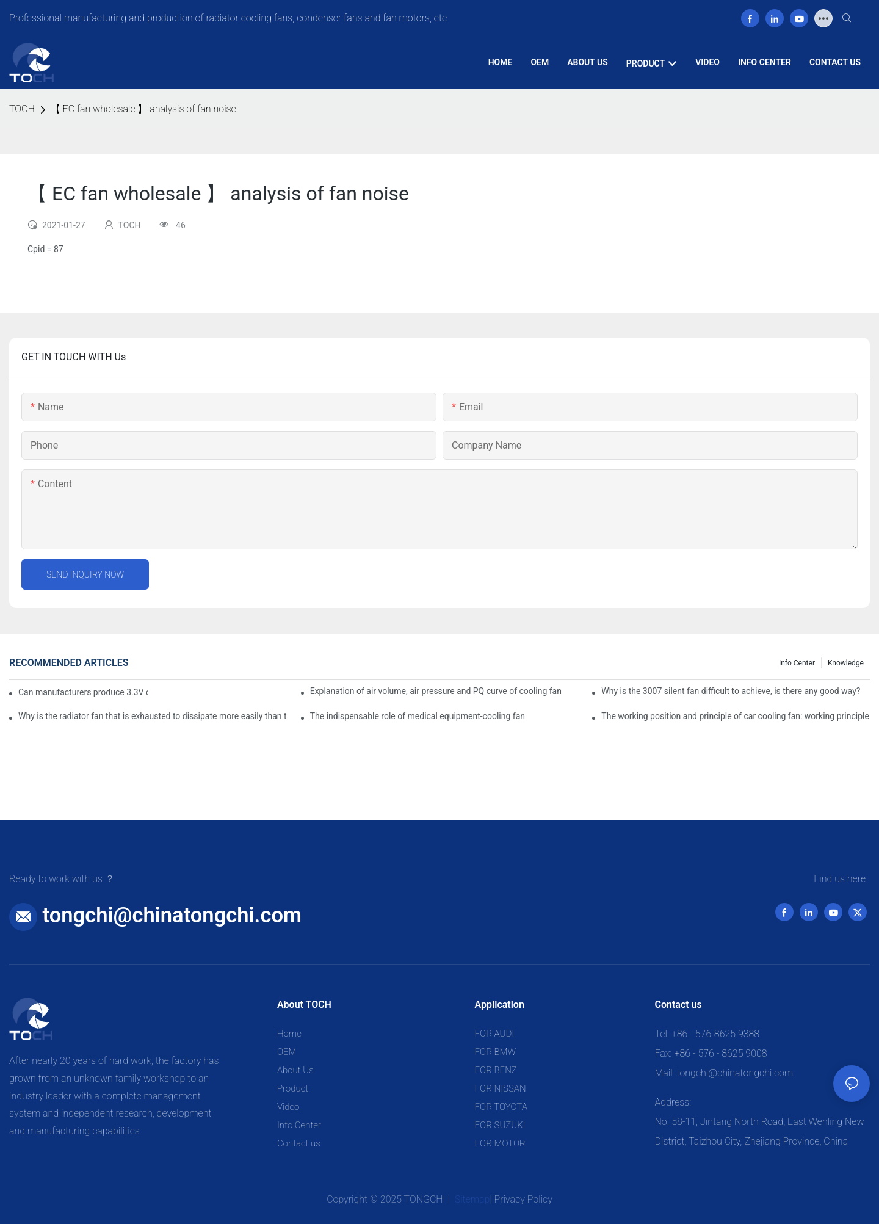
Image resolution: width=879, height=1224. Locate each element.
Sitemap (471, 1199)
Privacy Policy (523, 1199)
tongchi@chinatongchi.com (172, 915)
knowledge (846, 663)
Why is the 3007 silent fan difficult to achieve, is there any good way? (730, 691)
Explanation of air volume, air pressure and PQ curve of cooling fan (436, 691)
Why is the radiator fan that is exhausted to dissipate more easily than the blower (152, 716)
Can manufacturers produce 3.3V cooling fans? (83, 692)
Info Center (797, 663)
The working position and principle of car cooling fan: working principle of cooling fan (735, 716)
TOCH (22, 109)
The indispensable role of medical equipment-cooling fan (417, 716)
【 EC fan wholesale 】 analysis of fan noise (143, 109)
